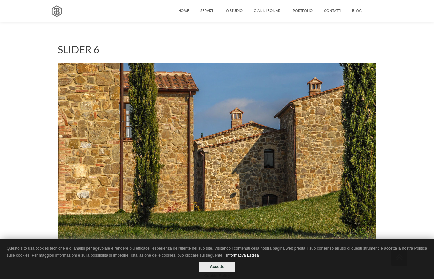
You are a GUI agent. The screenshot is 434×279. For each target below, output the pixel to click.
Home (183, 10)
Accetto (217, 266)
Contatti (332, 10)
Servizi (206, 10)
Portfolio (303, 10)
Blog (357, 10)
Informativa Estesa (242, 255)
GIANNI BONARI (267, 10)
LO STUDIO (233, 10)
